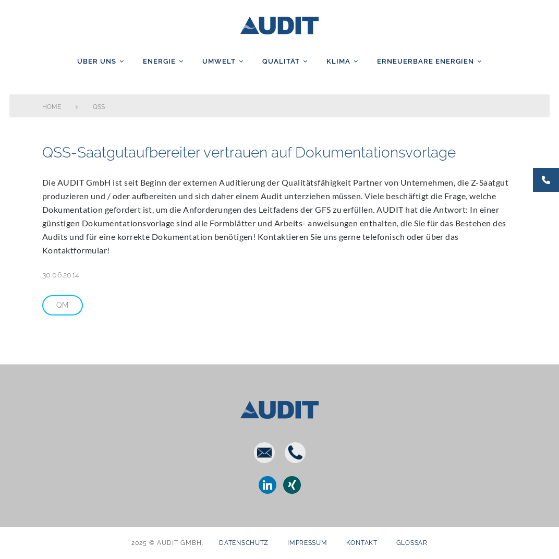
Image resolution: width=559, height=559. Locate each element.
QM (62, 305)
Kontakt (362, 542)
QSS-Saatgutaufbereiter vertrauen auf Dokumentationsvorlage (248, 152)
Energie (159, 61)
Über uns (96, 61)
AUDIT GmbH (279, 23)
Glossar (412, 542)
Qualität (281, 61)
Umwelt (219, 61)
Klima (338, 61)
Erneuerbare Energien (425, 61)
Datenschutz (244, 542)
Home (51, 107)
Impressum (307, 542)
